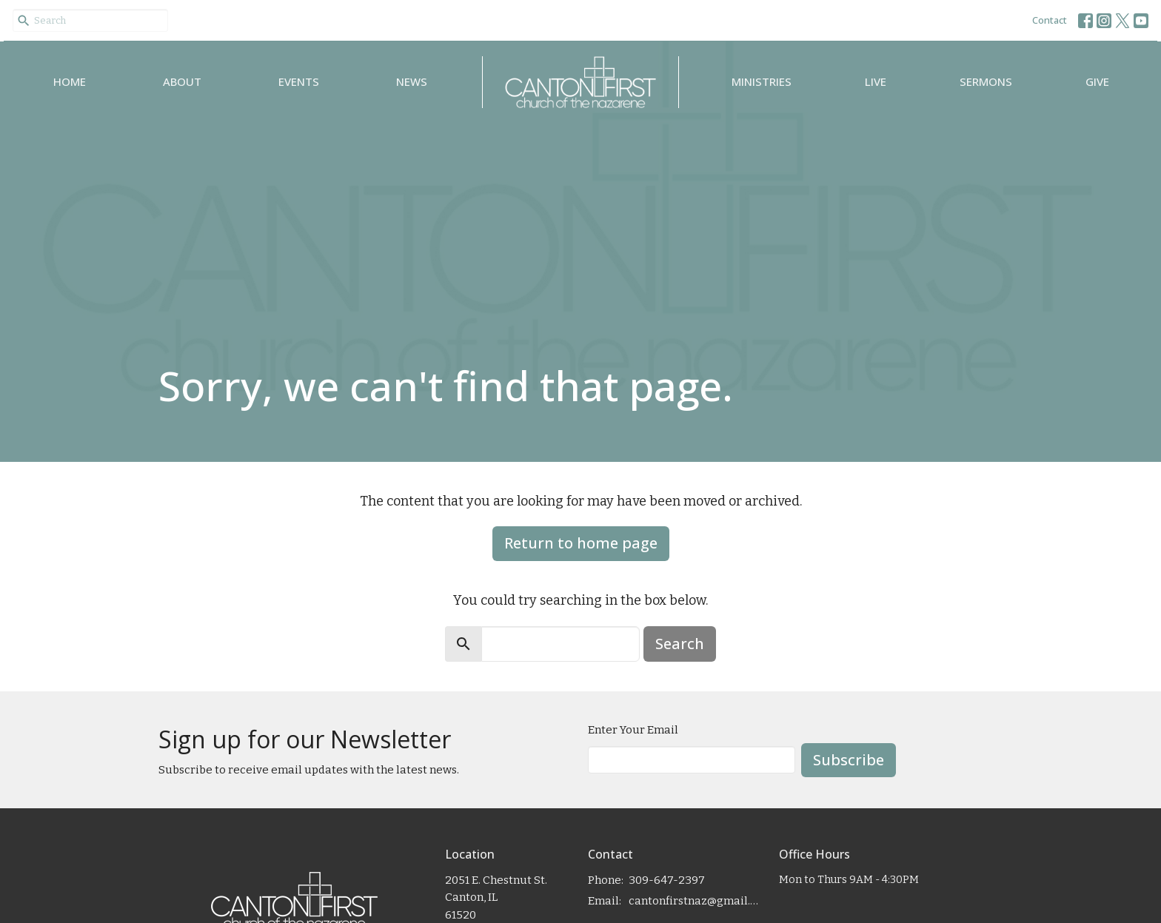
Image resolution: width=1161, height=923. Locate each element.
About (182, 81)
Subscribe (848, 760)
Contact (1049, 20)
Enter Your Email (633, 729)
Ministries (762, 81)
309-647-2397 (667, 880)
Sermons (986, 81)
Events (298, 81)
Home (69, 81)
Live (875, 81)
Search (679, 644)
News (411, 81)
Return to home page (581, 543)
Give (1097, 81)
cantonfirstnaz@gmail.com (696, 900)
